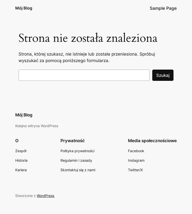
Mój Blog (23, 8)
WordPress (45, 195)
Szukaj (163, 75)
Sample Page (163, 8)
